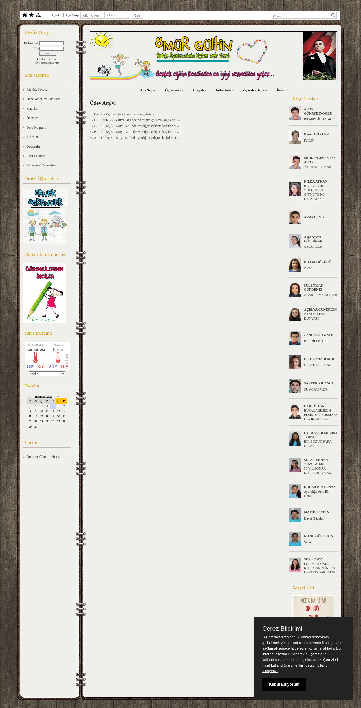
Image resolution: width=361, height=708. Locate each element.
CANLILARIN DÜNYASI (314, 316)
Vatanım (309, 542)
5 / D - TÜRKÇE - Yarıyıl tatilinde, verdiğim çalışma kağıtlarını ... (135, 120)
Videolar (32, 137)
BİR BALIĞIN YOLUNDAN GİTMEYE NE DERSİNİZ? (314, 192)
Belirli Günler (36, 156)
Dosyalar (199, 90)
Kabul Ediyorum (284, 684)
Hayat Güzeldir (314, 518)
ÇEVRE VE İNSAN (318, 365)
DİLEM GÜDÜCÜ (317, 262)
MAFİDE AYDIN (316, 512)
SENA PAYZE (314, 559)
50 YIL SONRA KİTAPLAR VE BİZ (318, 470)
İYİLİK (309, 141)
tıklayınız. (270, 671)
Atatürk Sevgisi (37, 89)
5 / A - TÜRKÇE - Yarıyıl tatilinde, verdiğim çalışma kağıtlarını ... (134, 138)
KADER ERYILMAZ (320, 487)
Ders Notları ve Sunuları (43, 99)
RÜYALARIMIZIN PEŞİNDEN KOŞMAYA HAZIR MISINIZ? (321, 415)
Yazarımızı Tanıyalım (41, 165)
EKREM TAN (314, 406)
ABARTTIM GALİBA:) (320, 295)
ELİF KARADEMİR (319, 359)
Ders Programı (36, 128)
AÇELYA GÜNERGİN (320, 310)
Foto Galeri (224, 90)
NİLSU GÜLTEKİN (318, 536)
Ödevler (32, 118)
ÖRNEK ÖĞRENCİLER (43, 457)
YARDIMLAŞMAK (318, 167)
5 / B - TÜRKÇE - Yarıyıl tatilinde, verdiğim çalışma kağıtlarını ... (135, 132)
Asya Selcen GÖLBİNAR (313, 239)
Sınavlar (32, 109)
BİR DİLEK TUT (316, 341)
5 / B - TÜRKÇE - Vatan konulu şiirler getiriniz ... (124, 114)
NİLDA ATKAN (315, 181)
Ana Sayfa (147, 90)
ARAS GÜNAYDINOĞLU (318, 111)
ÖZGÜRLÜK (313, 247)
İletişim (281, 90)
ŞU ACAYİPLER (316, 389)
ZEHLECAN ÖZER (318, 335)
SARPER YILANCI (318, 383)
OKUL (308, 268)
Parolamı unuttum (47, 59)
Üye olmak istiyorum (47, 62)
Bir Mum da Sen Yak (318, 119)
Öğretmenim (174, 90)
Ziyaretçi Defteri (255, 90)
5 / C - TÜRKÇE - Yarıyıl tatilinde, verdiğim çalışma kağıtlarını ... (135, 126)
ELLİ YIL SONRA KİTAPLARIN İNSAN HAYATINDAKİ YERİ (319, 568)
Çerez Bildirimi (282, 629)
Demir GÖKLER (316, 134)
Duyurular (33, 146)
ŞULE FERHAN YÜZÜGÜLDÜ (316, 462)
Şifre (36, 48)
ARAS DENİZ (314, 217)
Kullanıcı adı (31, 43)
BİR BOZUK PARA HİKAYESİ (318, 444)
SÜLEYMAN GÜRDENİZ (313, 288)
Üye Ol (56, 15)
